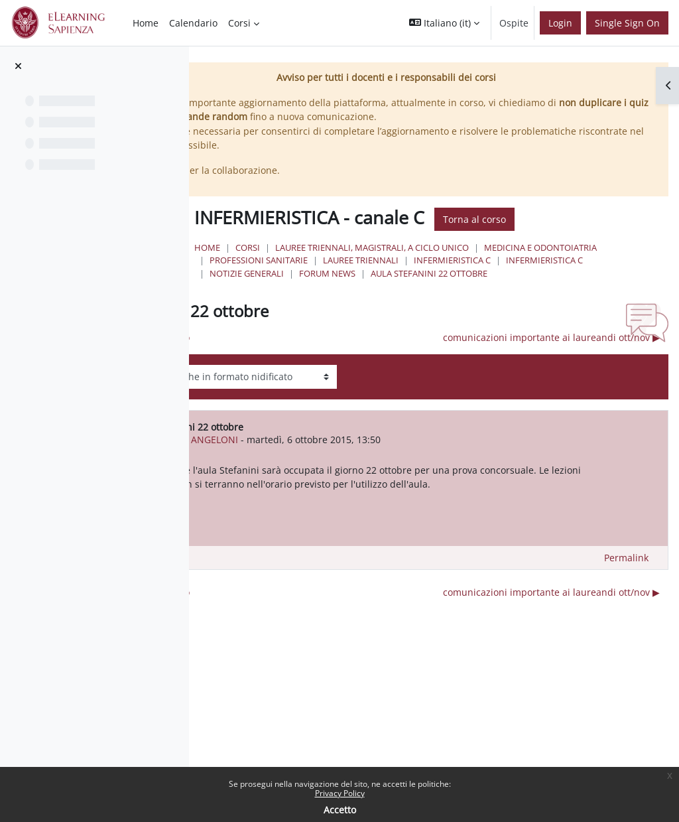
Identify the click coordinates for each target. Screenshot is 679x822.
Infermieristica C (341, 273)
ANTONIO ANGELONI (303, 452)
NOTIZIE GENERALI (524, 273)
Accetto (340, 809)
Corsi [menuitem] (239, 23)
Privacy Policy (340, 793)
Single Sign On (627, 23)
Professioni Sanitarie (480, 260)
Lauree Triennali (582, 260)
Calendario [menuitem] (193, 23)
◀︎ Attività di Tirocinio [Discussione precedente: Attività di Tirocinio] (255, 350)
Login (560, 23)
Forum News (605, 273)
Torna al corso (567, 219)
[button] (444, 23)
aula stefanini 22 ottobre (361, 286)
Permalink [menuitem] (626, 585)
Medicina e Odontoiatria (359, 260)
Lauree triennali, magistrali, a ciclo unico (465, 247)
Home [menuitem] (145, 23)
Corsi (341, 247)
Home (301, 247)
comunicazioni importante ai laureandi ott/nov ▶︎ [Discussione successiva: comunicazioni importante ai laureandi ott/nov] (551, 350)
